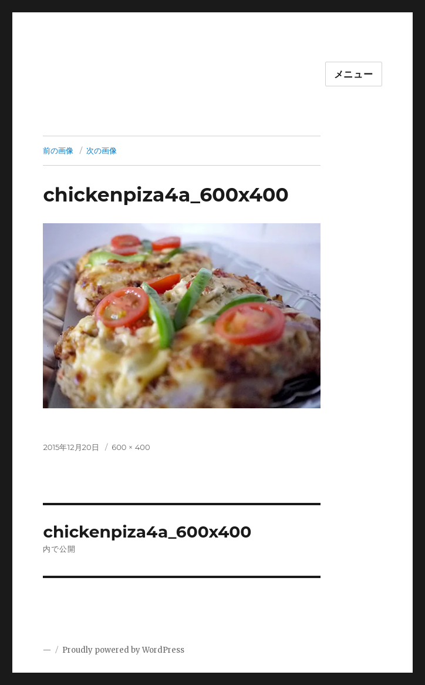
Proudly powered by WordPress (123, 650)
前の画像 (58, 150)
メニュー (353, 74)
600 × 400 (131, 447)
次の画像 (101, 150)
